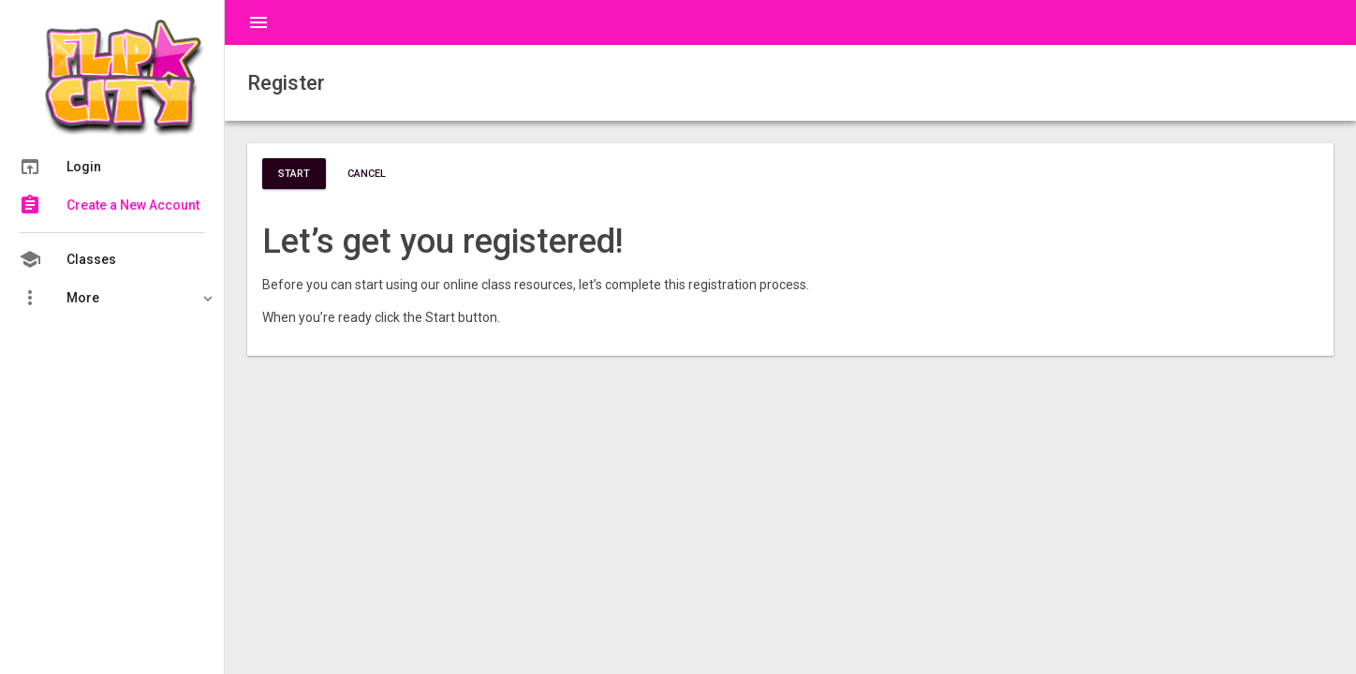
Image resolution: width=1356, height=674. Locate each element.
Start (294, 174)
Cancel (366, 174)
